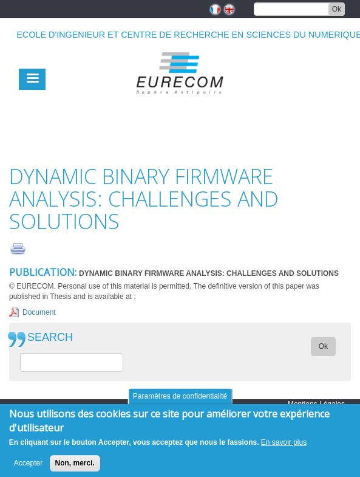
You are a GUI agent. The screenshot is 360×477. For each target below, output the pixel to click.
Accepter (28, 468)
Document (39, 312)
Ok (336, 9)
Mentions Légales (316, 404)
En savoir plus (284, 448)
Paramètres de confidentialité (180, 401)
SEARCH (50, 337)
